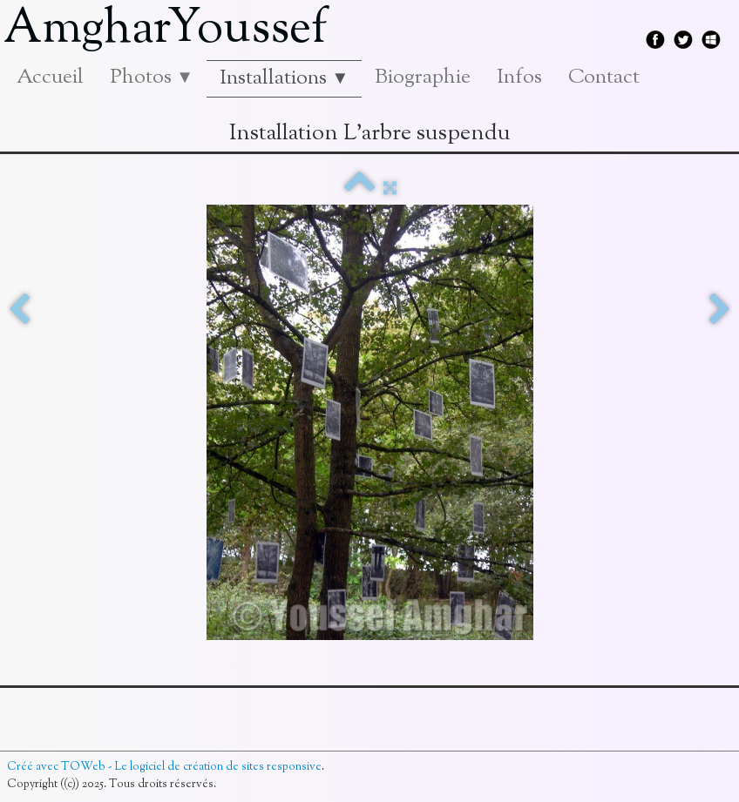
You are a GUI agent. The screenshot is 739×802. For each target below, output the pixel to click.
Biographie (423, 77)
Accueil (50, 77)
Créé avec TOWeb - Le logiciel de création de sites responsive (164, 767)
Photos (151, 77)
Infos (519, 77)
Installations (284, 78)
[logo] (172, 30)
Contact (604, 77)
